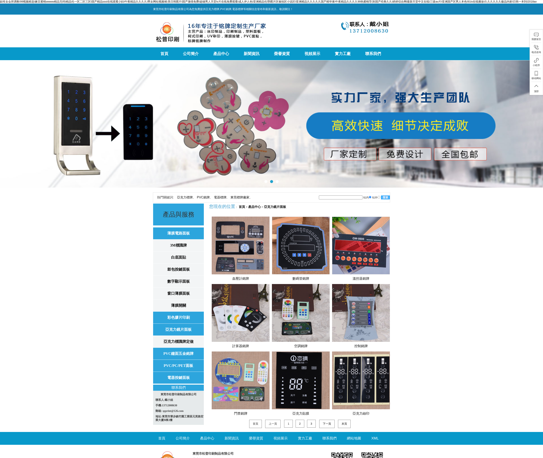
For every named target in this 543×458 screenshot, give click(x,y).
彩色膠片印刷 (178, 317)
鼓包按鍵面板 (178, 269)
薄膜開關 (178, 305)
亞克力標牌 (185, 197)
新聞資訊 (251, 53)
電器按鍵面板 (178, 378)
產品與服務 (178, 214)
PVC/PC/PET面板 (178, 366)
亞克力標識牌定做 (179, 341)
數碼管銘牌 (300, 278)
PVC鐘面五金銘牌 (178, 353)
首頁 (164, 53)
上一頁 (273, 423)
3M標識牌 (178, 245)
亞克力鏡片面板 (178, 329)
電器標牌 (220, 197)
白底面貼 (178, 257)
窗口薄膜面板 (178, 293)
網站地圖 (354, 438)
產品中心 (221, 53)
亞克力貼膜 (300, 413)
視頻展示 (312, 53)
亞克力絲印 (361, 413)
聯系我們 (373, 53)
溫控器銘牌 (361, 278)
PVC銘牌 (203, 197)
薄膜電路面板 (178, 233)
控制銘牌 (361, 346)
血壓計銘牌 (240, 278)
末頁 (344, 423)
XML (375, 438)
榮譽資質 (282, 53)
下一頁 (327, 423)
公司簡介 (191, 53)
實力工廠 (343, 53)
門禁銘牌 (240, 413)
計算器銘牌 (240, 346)
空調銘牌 (301, 346)
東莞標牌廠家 (239, 197)
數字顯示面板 (178, 281)
